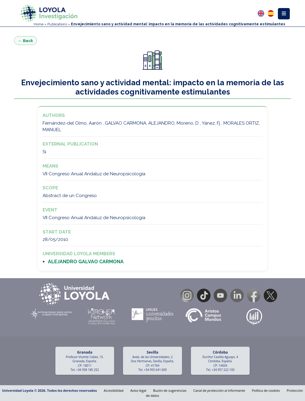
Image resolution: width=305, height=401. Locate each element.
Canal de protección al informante (219, 390)
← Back (25, 40)
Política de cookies (266, 390)
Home (38, 24)
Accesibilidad (113, 390)
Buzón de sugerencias (169, 390)
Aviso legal (138, 390)
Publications (57, 24)
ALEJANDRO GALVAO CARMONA (86, 261)
